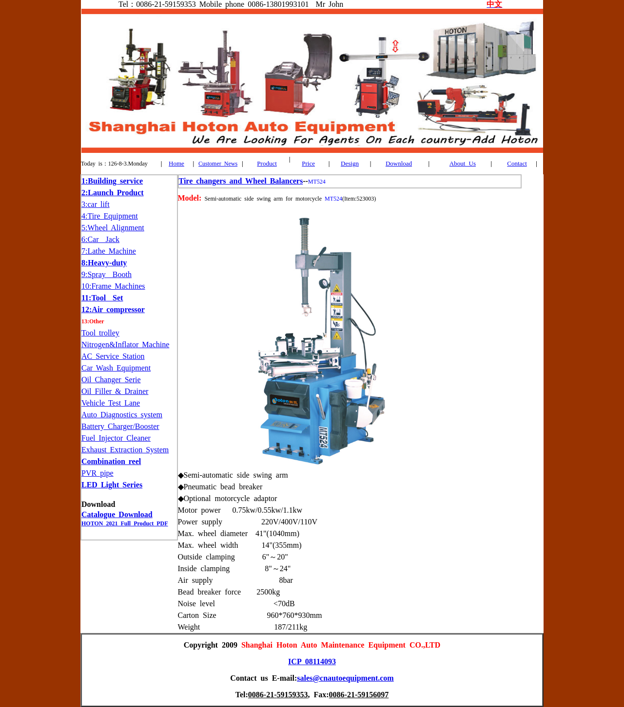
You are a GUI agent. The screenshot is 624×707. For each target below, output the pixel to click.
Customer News (217, 163)
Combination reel (111, 461)
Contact (516, 163)
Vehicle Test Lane (110, 403)
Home (176, 163)
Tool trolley (100, 333)
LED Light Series (111, 485)
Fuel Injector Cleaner (116, 438)
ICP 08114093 (312, 661)
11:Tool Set (102, 298)
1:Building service (112, 181)
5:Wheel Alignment (112, 227)
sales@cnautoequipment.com (345, 678)
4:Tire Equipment (109, 216)
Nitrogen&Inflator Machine (125, 344)
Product (266, 163)
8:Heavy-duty (104, 263)
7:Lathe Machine (108, 251)
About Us (462, 163)
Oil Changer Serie (111, 379)
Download (399, 163)
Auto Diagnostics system (121, 414)
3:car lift (95, 204)
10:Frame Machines (113, 286)
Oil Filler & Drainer (114, 391)
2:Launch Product (112, 192)
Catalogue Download (117, 514)
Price (308, 163)
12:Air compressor (113, 309)
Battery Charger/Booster (120, 426)
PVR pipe (97, 473)
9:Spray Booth (106, 274)
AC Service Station (113, 356)
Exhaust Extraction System (125, 450)
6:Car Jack (100, 239)
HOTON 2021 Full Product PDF (124, 523)
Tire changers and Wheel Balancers (241, 181)
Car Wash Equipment (116, 368)
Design (350, 163)
